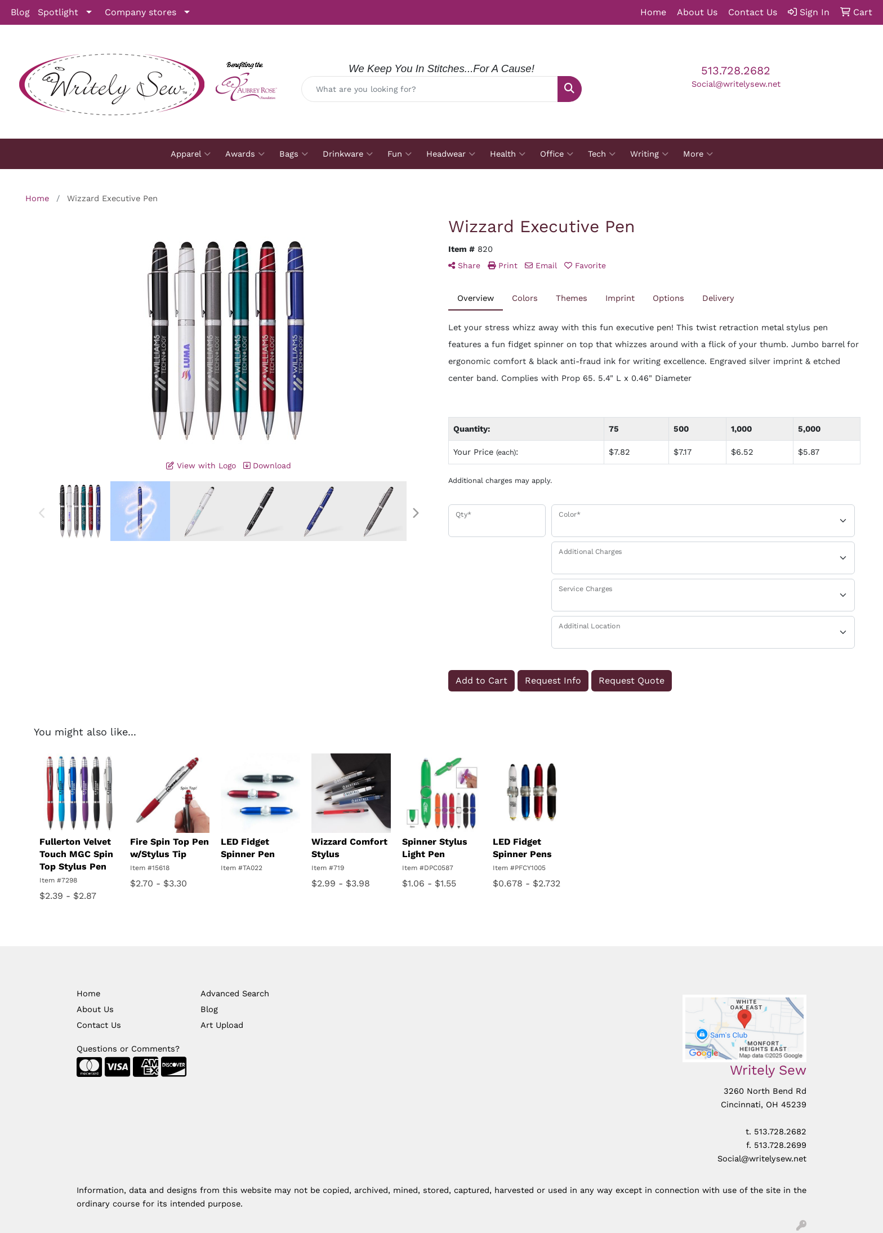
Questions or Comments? (128, 1049)
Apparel (191, 154)
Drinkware (348, 154)
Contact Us (99, 1025)
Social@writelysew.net (736, 84)
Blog (20, 12)
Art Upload (221, 1025)
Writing (649, 154)
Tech (602, 154)
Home (88, 993)
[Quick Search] (430, 89)
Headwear (450, 154)
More (698, 154)
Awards (245, 154)
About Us (95, 1009)
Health (507, 154)
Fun (399, 154)
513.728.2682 (735, 70)
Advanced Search (234, 993)
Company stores (140, 12)
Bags (293, 154)
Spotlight (58, 12)
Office (556, 154)
